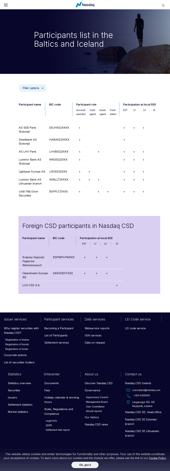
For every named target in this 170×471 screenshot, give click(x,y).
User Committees (95, 406)
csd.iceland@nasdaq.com (143, 390)
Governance (92, 390)
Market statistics (18, 411)
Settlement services (56, 342)
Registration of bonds (17, 344)
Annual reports (94, 411)
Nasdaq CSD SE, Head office (143, 412)
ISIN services (93, 335)
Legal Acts (51, 420)
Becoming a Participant (58, 328)
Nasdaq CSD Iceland (138, 383)
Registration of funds (16, 349)
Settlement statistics (20, 404)
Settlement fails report (58, 429)
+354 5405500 (138, 396)
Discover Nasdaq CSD (99, 383)
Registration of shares (17, 339)
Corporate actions (15, 355)
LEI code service (135, 328)
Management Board (97, 401)
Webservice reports (97, 328)
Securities (14, 390)
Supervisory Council (97, 397)
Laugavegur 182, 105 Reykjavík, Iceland (140, 403)
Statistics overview (19, 383)
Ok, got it (85, 465)
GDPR (49, 425)
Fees (47, 390)
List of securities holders (19, 362)
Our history (92, 417)
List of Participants (56, 335)
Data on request (95, 342)
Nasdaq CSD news (96, 424)
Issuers (12, 397)
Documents (51, 383)
